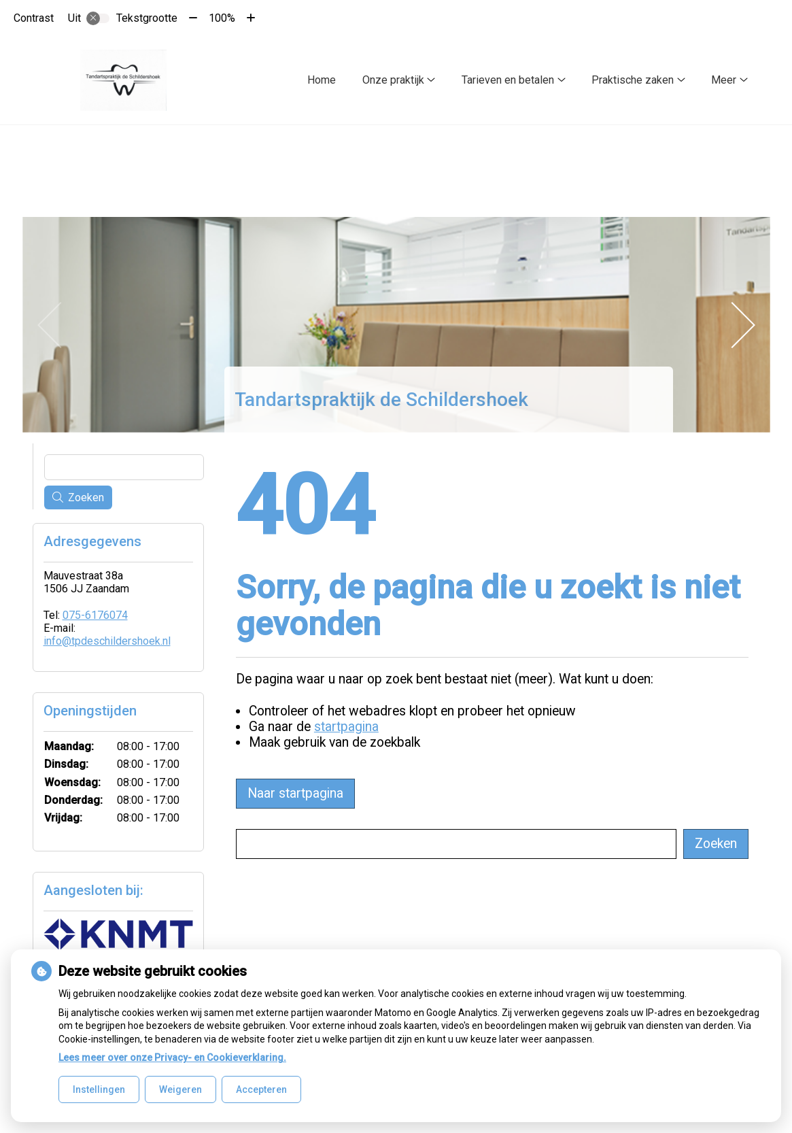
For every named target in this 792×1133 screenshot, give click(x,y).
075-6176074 (95, 612)
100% (222, 18)
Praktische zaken (632, 79)
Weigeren (180, 1089)
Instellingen (99, 1089)
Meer (723, 79)
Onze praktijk (393, 79)
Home (321, 79)
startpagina (346, 724)
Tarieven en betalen (508, 79)
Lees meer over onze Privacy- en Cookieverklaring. (172, 1057)
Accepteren (261, 1089)
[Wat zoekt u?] (456, 841)
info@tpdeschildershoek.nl (107, 638)
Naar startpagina (295, 790)
